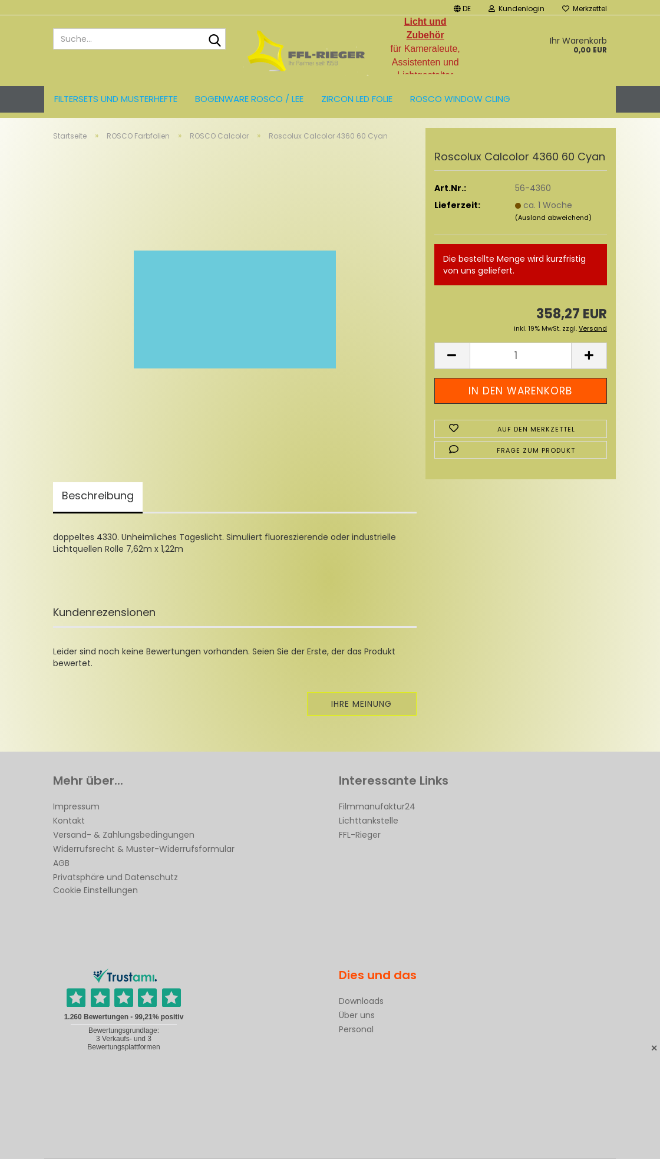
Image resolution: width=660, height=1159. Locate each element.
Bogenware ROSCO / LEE (249, 99)
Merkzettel (584, 9)
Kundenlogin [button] (516, 9)
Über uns (357, 1015)
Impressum (76, 806)
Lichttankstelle (368, 821)
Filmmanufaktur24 (377, 806)
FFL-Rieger (360, 835)
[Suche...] (214, 39)
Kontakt (69, 821)
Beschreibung (98, 495)
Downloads (361, 1001)
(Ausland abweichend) (553, 217)
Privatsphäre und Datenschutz (115, 877)
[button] (462, 7)
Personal (356, 1029)
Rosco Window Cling (460, 99)
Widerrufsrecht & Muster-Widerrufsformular (144, 849)
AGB (61, 863)
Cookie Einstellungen (95, 890)
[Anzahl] (521, 356)
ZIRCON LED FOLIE (356, 99)
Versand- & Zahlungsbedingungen (123, 835)
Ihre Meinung (361, 704)
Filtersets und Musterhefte (115, 99)
